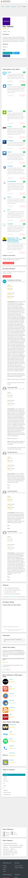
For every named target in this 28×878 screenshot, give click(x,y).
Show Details (22, 81)
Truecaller (11, 746)
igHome (9, 152)
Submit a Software (18, 865)
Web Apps (13, 6)
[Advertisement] (14, 12)
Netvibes (9, 111)
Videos (4, 785)
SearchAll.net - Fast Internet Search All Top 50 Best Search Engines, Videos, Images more (14, 240)
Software (8, 6)
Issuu (10, 686)
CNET (10, 714)
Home (2, 6)
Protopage (10, 140)
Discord (4, 871)
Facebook (7, 56)
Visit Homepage (8, 53)
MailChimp (11, 700)
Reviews (5, 777)
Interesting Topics (7, 794)
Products (5, 867)
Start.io (9, 197)
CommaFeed (12, 707)
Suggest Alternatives (19, 867)
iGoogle (9, 126)
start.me (9, 85)
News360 (11, 693)
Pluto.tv (11, 679)
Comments (5, 790)
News (19, 6)
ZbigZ (10, 731)
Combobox (10, 224)
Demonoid (11, 760)
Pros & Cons (5, 781)
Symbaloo (10, 166)
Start (8, 210)
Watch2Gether (12, 724)
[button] (26, 1)
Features (5, 779)
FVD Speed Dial (11, 181)
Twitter (17, 53)
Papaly (9, 72)
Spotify (11, 739)
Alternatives (5, 774)
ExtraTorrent (12, 753)
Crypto (4, 869)
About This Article (7, 792)
